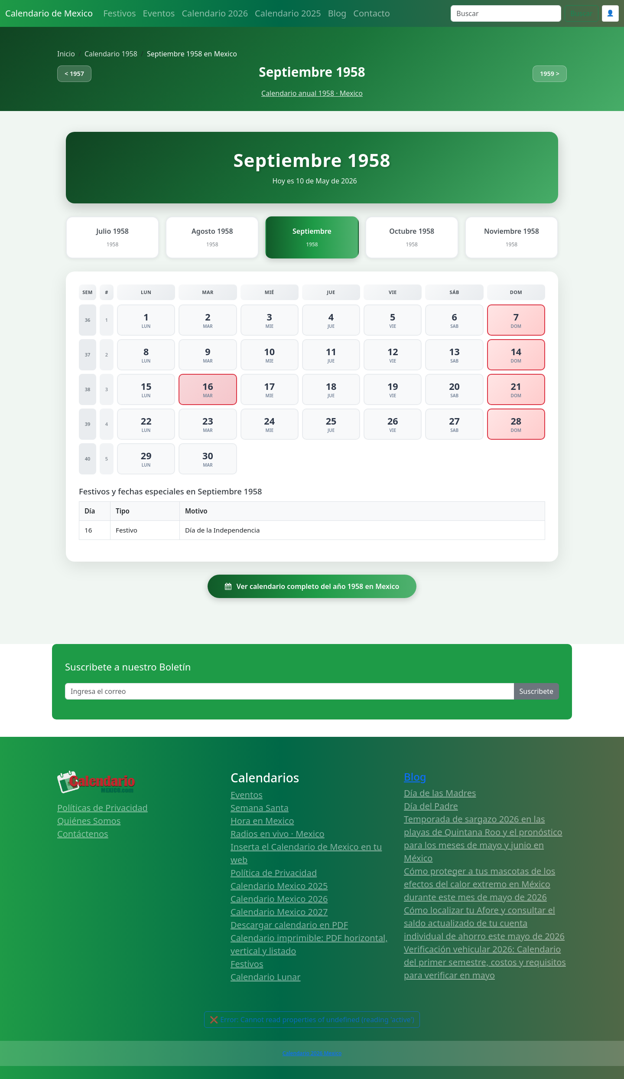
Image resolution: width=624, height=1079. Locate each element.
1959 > (549, 73)
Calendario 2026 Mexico (312, 1053)
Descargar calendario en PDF (289, 925)
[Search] (506, 13)
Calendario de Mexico (49, 13)
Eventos (159, 13)
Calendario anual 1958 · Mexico (312, 93)
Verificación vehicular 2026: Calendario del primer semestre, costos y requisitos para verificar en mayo (485, 962)
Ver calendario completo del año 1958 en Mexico (312, 586)
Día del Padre (431, 806)
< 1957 (74, 73)
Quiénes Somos (88, 821)
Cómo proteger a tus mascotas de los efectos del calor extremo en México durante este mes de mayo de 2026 (479, 884)
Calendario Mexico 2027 (279, 912)
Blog (337, 13)
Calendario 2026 (215, 13)
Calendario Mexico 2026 (279, 899)
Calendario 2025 (288, 13)
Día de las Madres (440, 793)
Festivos (119, 13)
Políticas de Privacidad (102, 808)
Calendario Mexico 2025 (279, 886)
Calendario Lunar (266, 977)
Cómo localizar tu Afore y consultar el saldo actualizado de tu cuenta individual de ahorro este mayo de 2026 (484, 923)
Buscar (581, 13)
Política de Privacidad (274, 873)
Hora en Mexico (262, 821)
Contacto (371, 13)
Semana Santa (260, 808)
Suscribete (536, 691)
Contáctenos (82, 834)
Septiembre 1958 (312, 72)
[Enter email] (289, 691)
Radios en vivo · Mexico (278, 834)
